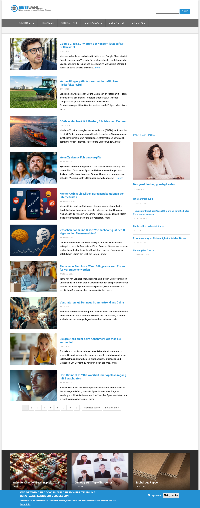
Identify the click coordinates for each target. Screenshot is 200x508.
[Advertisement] (161, 84)
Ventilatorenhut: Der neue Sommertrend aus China (92, 302)
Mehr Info (25, 504)
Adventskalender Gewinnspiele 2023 (36, 482)
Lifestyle (138, 22)
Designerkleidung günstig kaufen (154, 184)
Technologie (93, 22)
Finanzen (47, 22)
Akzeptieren (154, 495)
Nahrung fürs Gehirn (143, 250)
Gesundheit (117, 22)
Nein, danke (171, 495)
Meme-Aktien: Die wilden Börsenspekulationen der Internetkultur (92, 195)
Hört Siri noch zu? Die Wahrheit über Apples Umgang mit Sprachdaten (93, 376)
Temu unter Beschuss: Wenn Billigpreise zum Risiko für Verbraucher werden (92, 268)
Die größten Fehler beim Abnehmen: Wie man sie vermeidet (90, 340)
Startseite (26, 22)
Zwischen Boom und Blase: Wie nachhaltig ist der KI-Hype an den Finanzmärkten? (93, 231)
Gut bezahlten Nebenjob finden (148, 226)
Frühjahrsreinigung (143, 199)
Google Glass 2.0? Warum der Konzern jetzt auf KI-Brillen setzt (92, 45)
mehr (97, 67)
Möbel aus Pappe (147, 482)
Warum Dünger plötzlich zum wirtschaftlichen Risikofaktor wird (89, 83)
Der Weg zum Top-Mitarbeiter (93, 482)
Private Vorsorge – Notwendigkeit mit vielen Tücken (159, 238)
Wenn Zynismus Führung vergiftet (81, 157)
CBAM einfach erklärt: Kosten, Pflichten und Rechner (93, 121)
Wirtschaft (69, 22)
